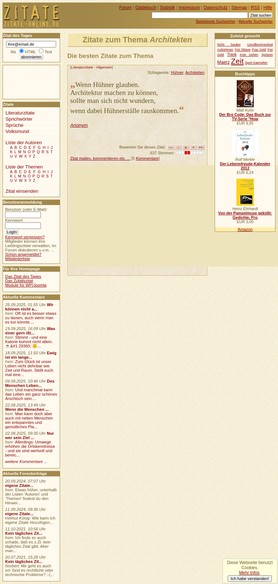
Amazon (244, 229)
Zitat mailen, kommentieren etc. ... (100, 158)
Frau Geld (259, 49)
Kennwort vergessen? (25, 237)
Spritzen (267, 55)
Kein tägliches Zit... (23, 533)
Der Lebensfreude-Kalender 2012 (245, 166)
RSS (255, 7)
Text (48, 52)
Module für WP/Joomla (25, 285)
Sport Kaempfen (256, 62)
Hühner (177, 72)
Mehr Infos (249, 572)
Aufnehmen (225, 49)
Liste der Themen (24, 167)
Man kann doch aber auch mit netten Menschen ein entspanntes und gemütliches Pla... (29, 420)
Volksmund (17, 131)
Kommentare (147, 158)
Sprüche (14, 125)
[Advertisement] (174, 216)
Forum (125, 7)
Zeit (237, 61)
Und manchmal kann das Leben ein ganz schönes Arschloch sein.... (31, 394)
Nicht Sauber (228, 44)
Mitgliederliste (17, 258)
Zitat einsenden (21, 191)
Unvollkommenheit (260, 44)
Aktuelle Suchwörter (256, 21)
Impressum (189, 7)
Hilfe (268, 7)
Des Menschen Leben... (29, 383)
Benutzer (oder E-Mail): (26, 209)
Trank (231, 55)
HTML (30, 52)
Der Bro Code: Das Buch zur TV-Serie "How (245, 116)
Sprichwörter (18, 119)
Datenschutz (216, 7)
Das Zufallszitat (19, 281)
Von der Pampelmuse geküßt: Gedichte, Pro (245, 215)
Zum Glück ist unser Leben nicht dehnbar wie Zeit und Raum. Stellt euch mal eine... (29, 368)
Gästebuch (145, 7)
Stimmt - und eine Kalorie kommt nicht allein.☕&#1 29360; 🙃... (29, 341)
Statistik (167, 7)
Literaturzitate (82, 67)
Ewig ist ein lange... (30, 355)
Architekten (195, 72)
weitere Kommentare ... (26, 461)
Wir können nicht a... (29, 307)
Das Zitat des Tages (23, 276)
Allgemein (104, 67)
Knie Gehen (249, 55)
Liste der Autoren (23, 142)
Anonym (79, 125)
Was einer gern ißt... (30, 330)
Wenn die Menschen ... (27, 409)
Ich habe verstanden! (250, 578)
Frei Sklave (242, 49)
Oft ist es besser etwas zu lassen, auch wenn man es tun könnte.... (30, 317)
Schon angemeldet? (23, 254)
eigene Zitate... (19, 485)
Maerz (223, 62)
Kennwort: (14, 220)
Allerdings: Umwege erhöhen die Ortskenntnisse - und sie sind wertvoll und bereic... (30, 448)
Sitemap (239, 7)
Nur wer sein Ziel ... (29, 435)
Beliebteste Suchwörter (215, 21)
